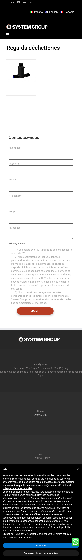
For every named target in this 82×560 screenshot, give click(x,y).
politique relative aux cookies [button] (17, 488)
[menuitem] (36, 12)
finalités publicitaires (34, 508)
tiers (42, 491)
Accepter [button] (41, 545)
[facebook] (7, 2)
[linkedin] (24, 2)
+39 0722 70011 (41, 414)
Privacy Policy (17, 243)
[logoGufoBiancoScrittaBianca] (27, 25)
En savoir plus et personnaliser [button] (41, 553)
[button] (77, 469)
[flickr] (12, 2)
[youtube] (18, 2)
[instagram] (30, 2)
